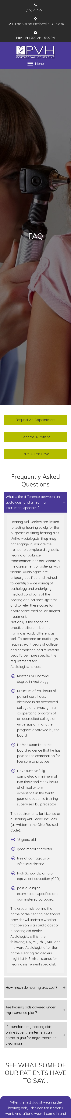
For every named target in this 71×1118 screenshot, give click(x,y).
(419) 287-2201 (35, 10)
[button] (35, 420)
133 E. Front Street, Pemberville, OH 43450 (35, 24)
